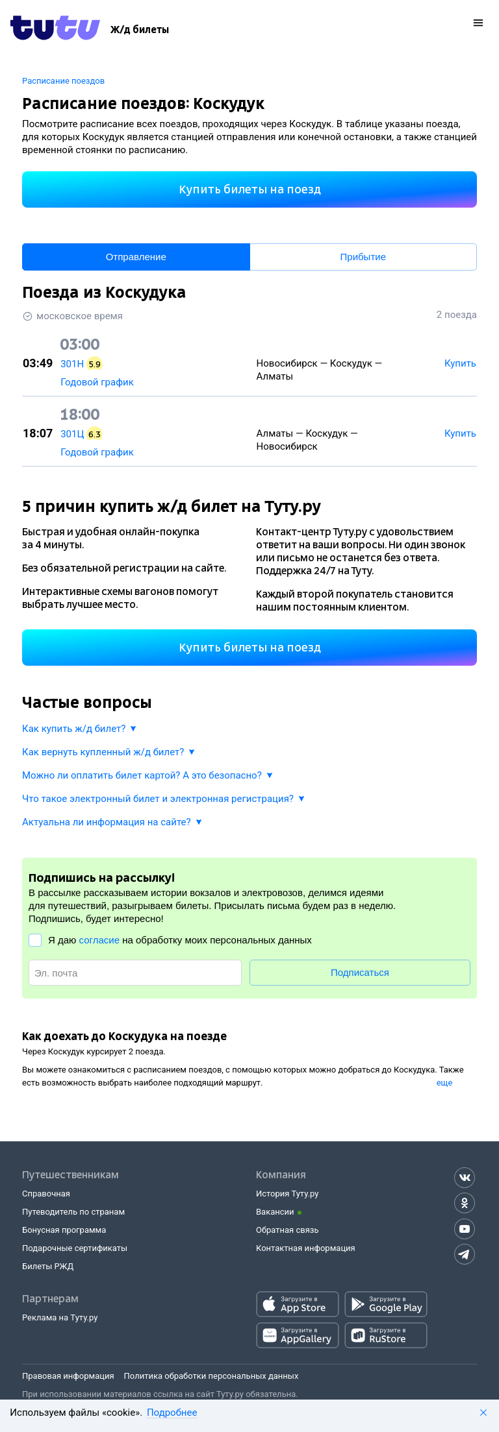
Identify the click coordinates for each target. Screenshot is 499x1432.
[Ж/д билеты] (139, 29)
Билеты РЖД (47, 1266)
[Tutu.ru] (55, 29)
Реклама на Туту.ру (59, 1317)
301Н (72, 364)
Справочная (46, 1193)
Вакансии (275, 1212)
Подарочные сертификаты (74, 1248)
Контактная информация (305, 1248)
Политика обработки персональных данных (211, 1376)
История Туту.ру (287, 1193)
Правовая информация (68, 1376)
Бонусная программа (64, 1230)
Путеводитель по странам (73, 1212)
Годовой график (97, 382)
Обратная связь (287, 1230)
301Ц (72, 434)
